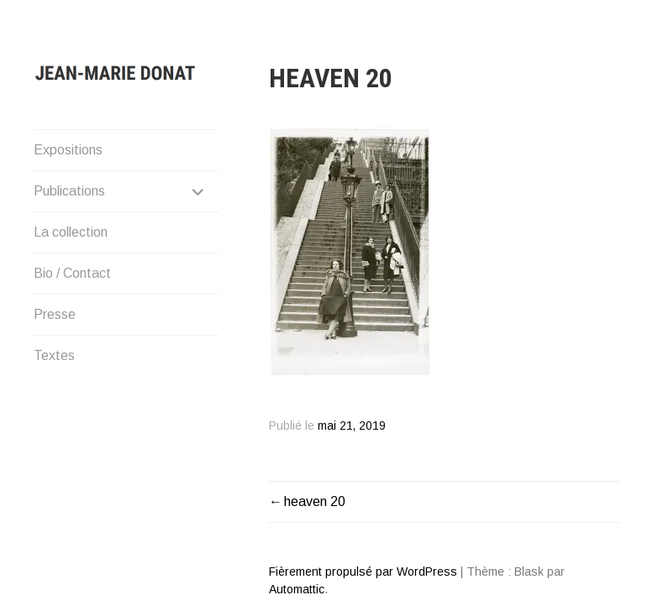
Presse (55, 314)
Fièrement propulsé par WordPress (363, 571)
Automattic (296, 589)
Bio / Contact (72, 273)
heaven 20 (314, 501)
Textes (54, 355)
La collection (71, 232)
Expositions (68, 150)
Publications (69, 191)
